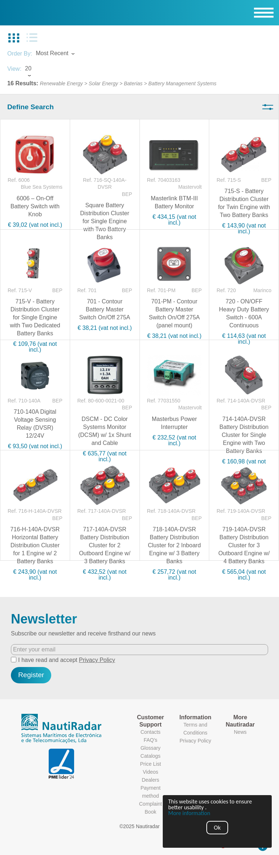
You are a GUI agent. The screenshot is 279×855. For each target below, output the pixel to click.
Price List (150, 764)
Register (31, 675)
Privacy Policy (97, 660)
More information (189, 813)
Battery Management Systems (182, 83)
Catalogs (151, 756)
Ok (217, 827)
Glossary (151, 748)
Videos (150, 772)
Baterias (133, 83)
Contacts (151, 732)
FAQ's (150, 740)
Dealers (150, 780)
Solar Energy (103, 83)
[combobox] (62, 54)
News (240, 732)
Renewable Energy (61, 83)
